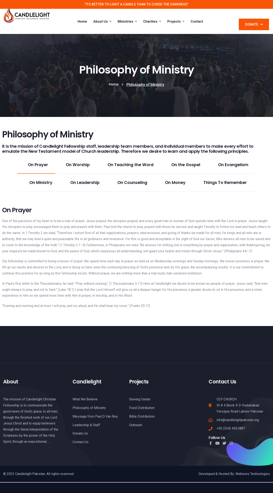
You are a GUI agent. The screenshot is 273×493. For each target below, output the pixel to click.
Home (114, 84)
